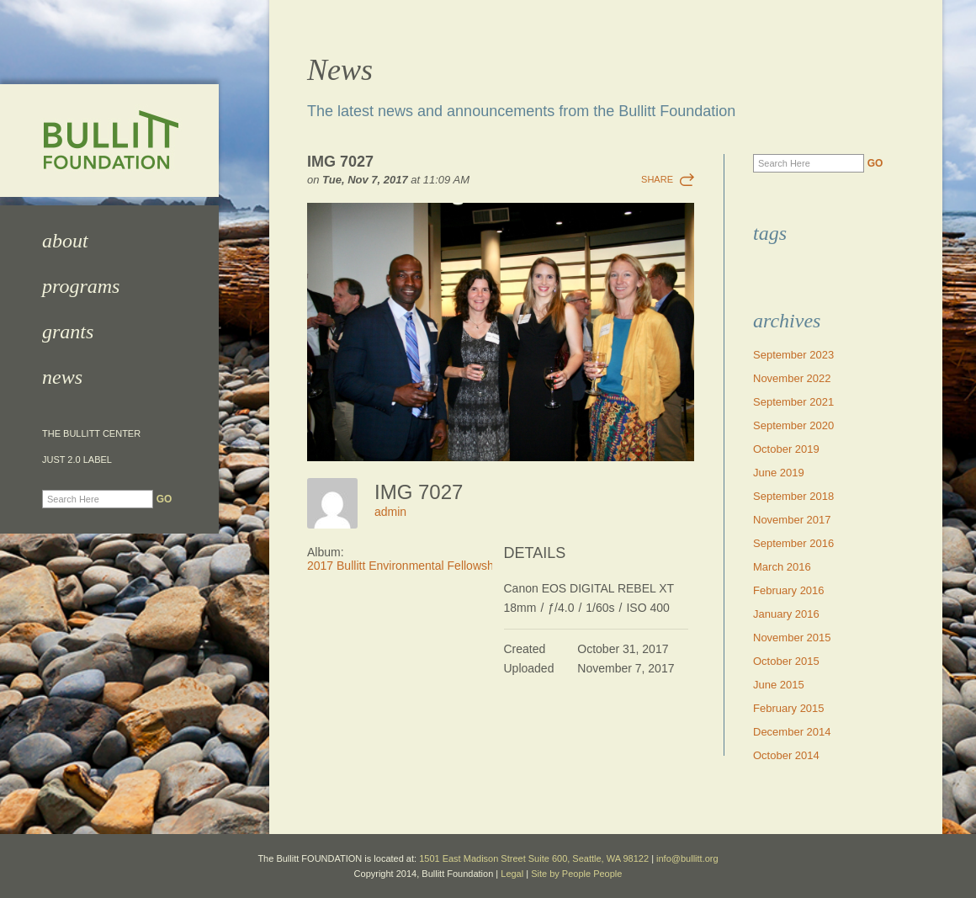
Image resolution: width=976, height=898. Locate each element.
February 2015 (789, 708)
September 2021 (793, 402)
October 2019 (786, 449)
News (62, 377)
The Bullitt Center (91, 433)
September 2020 (793, 425)
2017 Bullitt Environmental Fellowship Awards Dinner (444, 565)
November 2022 (792, 378)
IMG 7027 (340, 161)
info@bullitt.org (687, 858)
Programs (80, 286)
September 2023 (793, 354)
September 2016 (793, 543)
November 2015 (792, 637)
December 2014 (792, 731)
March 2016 (782, 567)
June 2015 (778, 684)
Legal (512, 874)
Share (657, 179)
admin (390, 511)
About (65, 241)
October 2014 (786, 755)
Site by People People (576, 874)
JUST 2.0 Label (77, 460)
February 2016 (789, 590)
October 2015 (786, 661)
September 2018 (793, 496)
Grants (67, 331)
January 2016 (786, 614)
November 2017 (792, 519)
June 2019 (778, 472)
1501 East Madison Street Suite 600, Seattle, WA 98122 (534, 858)
